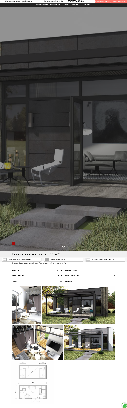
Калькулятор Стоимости (119, 1)
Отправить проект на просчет (102, 1)
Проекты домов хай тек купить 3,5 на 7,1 (52, 263)
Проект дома (23, 263)
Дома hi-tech (33, 263)
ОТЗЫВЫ (87, 4)
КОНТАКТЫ (75, 4)
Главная (15, 263)
